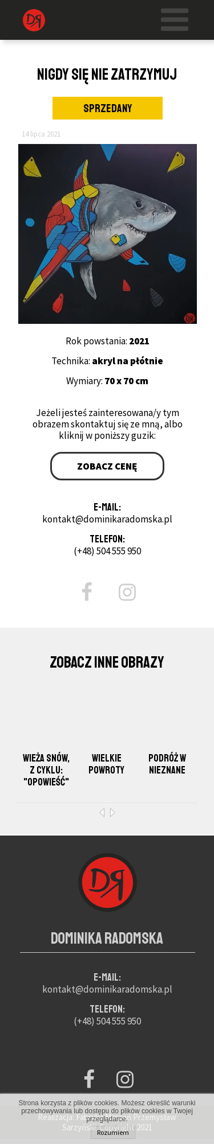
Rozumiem (113, 1132)
